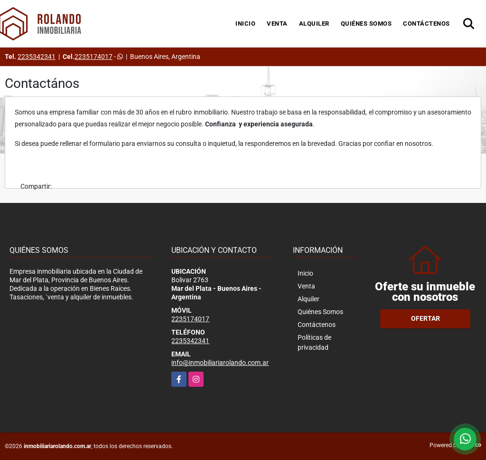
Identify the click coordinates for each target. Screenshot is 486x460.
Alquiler (314, 23)
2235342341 (37, 56)
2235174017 (93, 56)
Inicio (245, 23)
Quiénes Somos (366, 23)
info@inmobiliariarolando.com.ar (220, 362)
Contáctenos (426, 23)
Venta (277, 23)
